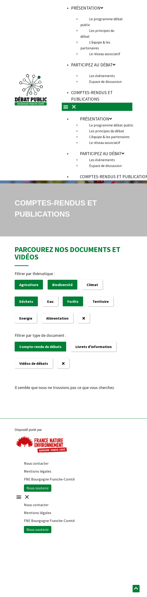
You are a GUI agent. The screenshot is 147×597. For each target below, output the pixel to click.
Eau (50, 301)
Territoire (100, 301)
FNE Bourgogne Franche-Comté (49, 479)
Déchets (26, 301)
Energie (25, 318)
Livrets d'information (93, 346)
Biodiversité (62, 284)
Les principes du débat (97, 33)
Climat (92, 284)
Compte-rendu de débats (40, 346)
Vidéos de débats (33, 363)
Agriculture (28, 284)
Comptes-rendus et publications (92, 96)
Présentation (96, 119)
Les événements (102, 75)
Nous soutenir (37, 488)
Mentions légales (37, 471)
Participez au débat (93, 65)
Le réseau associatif (104, 53)
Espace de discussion (105, 81)
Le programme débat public (101, 22)
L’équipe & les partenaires (95, 45)
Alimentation (57, 318)
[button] (71, 497)
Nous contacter (36, 463)
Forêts (72, 301)
